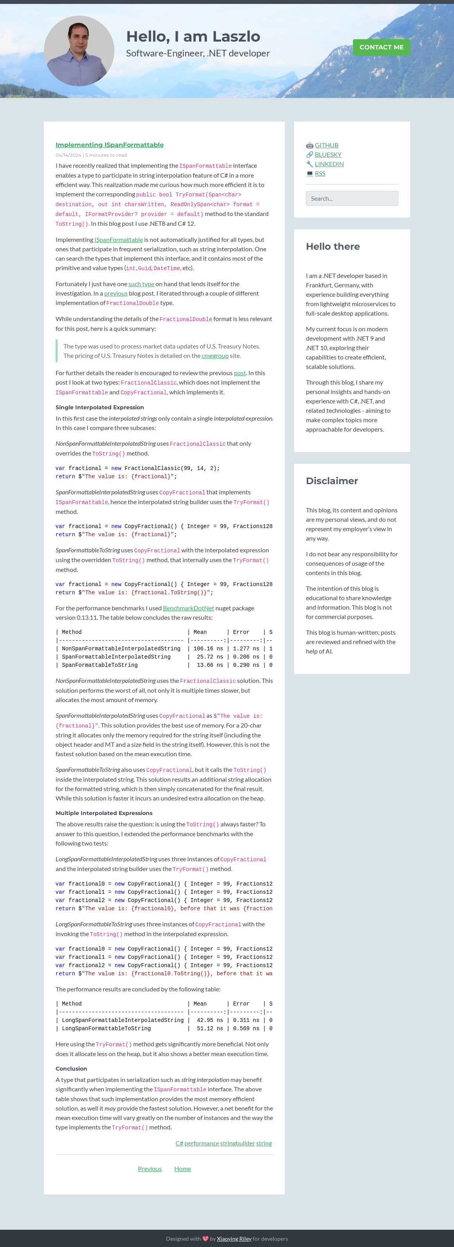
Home (182, 1168)
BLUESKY (328, 154)
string (264, 1143)
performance (201, 1143)
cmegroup (215, 355)
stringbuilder (237, 1143)
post (240, 372)
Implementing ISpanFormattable (110, 145)
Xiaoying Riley (234, 1238)
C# (179, 1143)
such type (141, 283)
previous (116, 293)
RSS (320, 173)
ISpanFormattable (118, 239)
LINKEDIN (329, 163)
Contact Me (382, 47)
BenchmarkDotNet (188, 608)
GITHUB (326, 145)
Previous (150, 1168)
